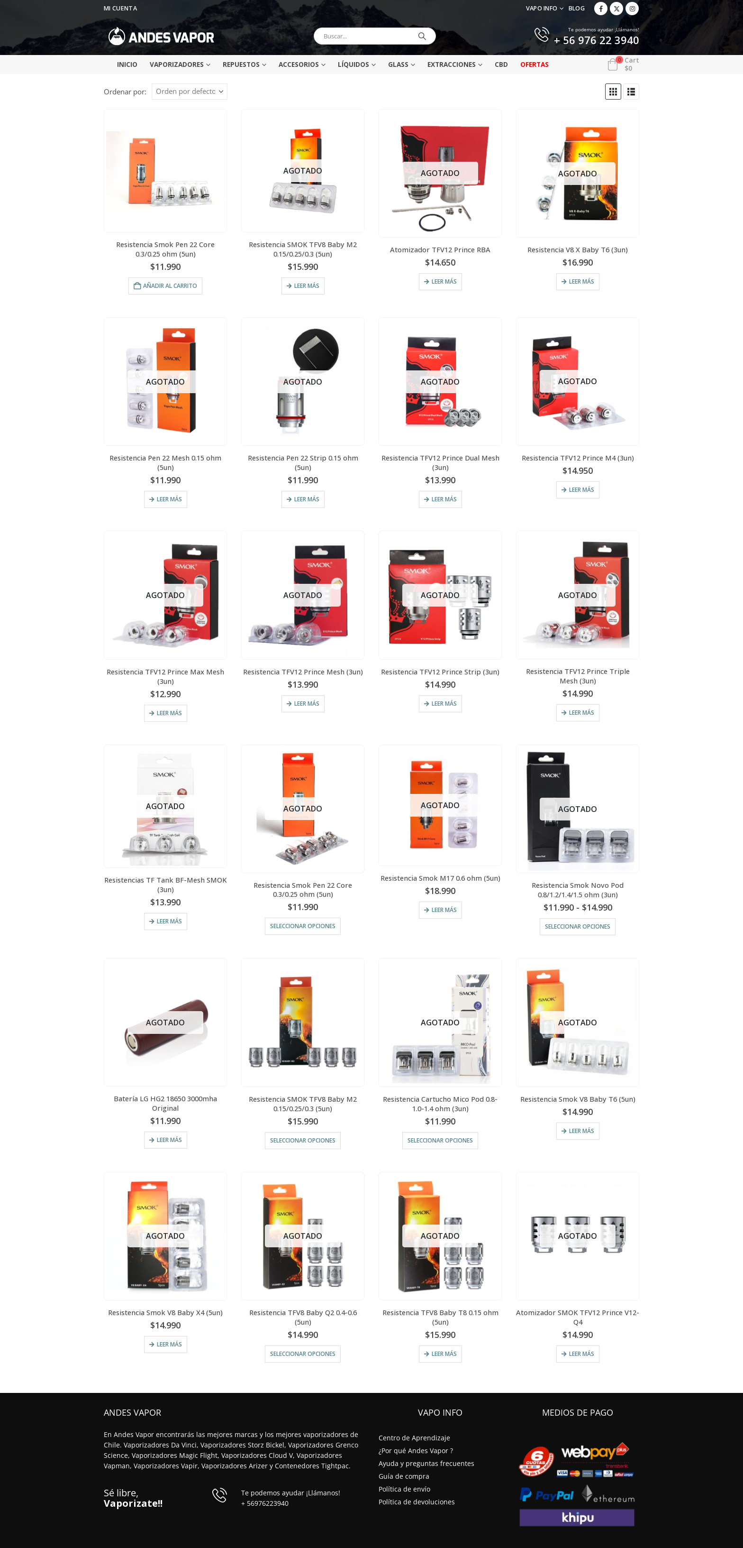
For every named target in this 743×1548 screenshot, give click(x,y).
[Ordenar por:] (189, 91)
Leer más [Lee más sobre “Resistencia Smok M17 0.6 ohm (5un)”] (444, 910)
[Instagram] (632, 8)
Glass (398, 64)
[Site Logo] (161, 36)
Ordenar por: (125, 91)
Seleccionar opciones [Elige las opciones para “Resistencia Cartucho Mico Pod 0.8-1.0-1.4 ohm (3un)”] (440, 1140)
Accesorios (299, 64)
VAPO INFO (542, 8)
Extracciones (451, 64)
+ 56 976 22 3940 (596, 41)
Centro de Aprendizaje (414, 1437)
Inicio (127, 64)
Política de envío (404, 1488)
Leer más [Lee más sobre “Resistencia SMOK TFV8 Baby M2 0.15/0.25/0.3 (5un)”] (306, 286)
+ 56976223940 (265, 1503)
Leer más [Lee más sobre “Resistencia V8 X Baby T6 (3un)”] (581, 281)
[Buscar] (422, 36)
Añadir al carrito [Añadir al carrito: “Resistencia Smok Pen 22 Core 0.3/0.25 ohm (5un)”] (170, 286)
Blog (577, 8)
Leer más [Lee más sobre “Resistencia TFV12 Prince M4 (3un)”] (581, 490)
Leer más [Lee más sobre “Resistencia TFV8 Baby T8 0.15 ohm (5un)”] (444, 1354)
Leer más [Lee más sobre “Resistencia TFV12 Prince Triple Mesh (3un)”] (581, 713)
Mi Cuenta (120, 8)
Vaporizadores (177, 64)
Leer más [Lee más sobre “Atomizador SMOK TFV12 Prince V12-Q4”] (581, 1354)
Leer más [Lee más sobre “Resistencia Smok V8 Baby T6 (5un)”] (581, 1131)
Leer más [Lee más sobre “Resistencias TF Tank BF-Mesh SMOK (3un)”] (169, 921)
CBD (501, 64)
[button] (613, 91)
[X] (616, 8)
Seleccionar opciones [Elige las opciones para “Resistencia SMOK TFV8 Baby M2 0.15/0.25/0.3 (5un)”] (302, 1140)
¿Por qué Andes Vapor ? (416, 1450)
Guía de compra (404, 1476)
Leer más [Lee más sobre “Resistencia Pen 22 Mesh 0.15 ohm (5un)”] (169, 499)
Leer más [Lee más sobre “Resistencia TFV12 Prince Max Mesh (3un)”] (169, 713)
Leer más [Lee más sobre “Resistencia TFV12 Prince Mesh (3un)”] (306, 704)
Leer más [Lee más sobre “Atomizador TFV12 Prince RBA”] (444, 281)
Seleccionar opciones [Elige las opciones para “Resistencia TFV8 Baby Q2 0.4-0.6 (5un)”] (302, 1354)
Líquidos (353, 64)
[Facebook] (600, 8)
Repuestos (241, 64)
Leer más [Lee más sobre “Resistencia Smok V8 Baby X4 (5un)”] (169, 1344)
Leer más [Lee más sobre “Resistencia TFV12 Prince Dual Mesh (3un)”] (444, 499)
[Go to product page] (165, 170)
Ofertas (534, 64)
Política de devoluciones (417, 1501)
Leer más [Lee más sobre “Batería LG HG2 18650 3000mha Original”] (169, 1140)
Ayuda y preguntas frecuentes (426, 1463)
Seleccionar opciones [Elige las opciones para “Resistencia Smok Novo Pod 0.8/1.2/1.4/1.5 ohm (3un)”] (577, 926)
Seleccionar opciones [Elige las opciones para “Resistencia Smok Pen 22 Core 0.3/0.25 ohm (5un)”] (302, 926)
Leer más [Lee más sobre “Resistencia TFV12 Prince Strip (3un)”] (444, 704)
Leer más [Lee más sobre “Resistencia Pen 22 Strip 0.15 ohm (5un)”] (306, 499)
